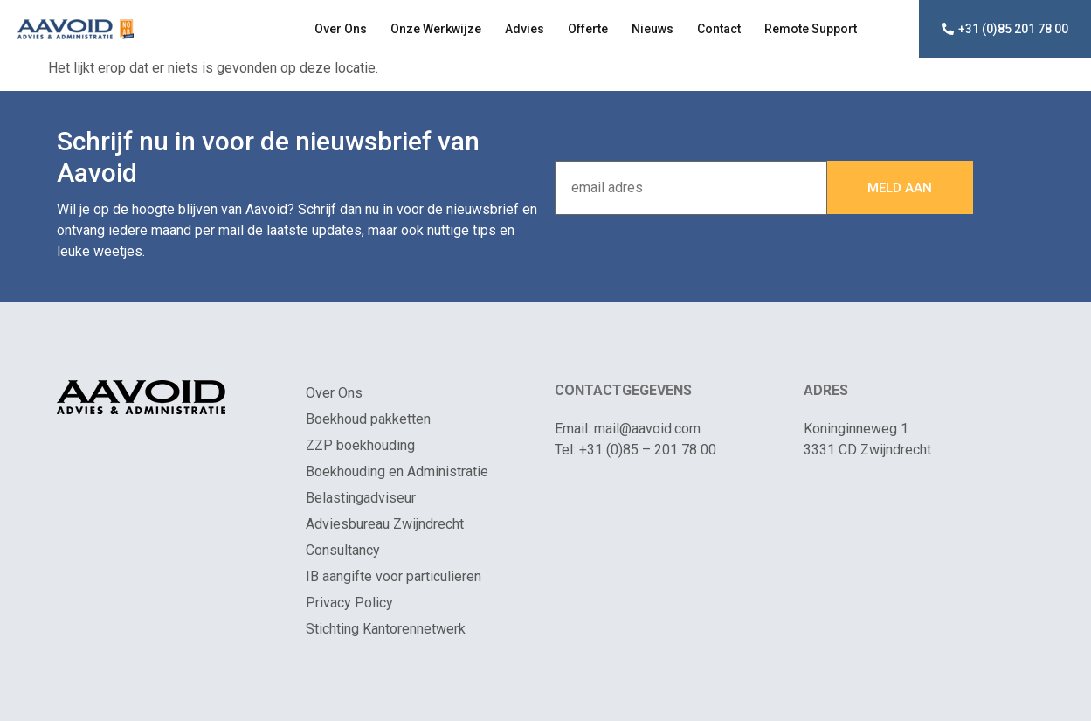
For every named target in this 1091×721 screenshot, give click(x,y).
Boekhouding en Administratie (397, 471)
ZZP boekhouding (360, 445)
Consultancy (343, 550)
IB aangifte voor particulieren (393, 576)
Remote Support (810, 29)
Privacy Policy (349, 602)
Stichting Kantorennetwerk (386, 628)
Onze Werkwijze (435, 29)
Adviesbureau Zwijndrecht (385, 524)
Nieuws (652, 29)
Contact (719, 29)
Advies (524, 29)
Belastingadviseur (361, 497)
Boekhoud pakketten (368, 419)
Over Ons (340, 29)
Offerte (588, 29)
